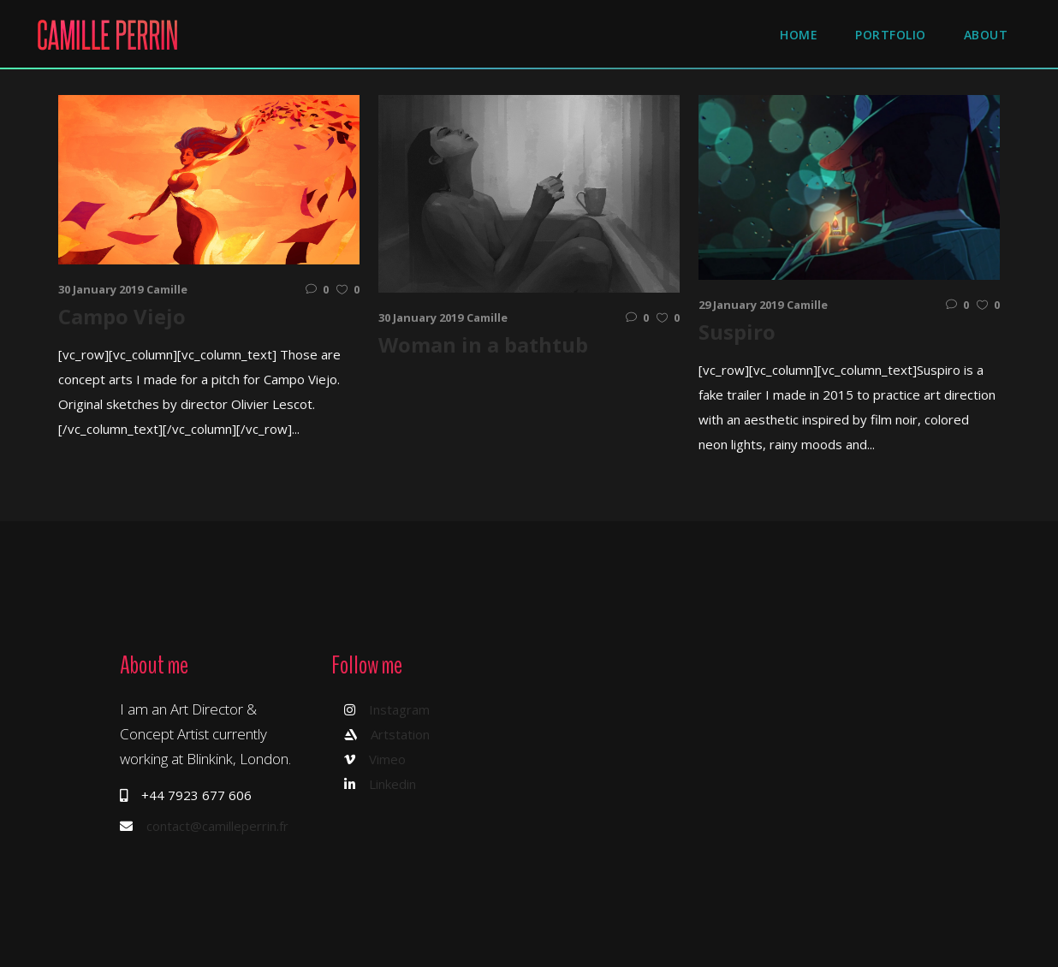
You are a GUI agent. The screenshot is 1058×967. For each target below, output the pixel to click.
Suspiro (737, 331)
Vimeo (387, 759)
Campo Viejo (122, 316)
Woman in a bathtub (483, 344)
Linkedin (392, 783)
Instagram (399, 709)
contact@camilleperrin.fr (217, 825)
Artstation (400, 734)
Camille (166, 289)
